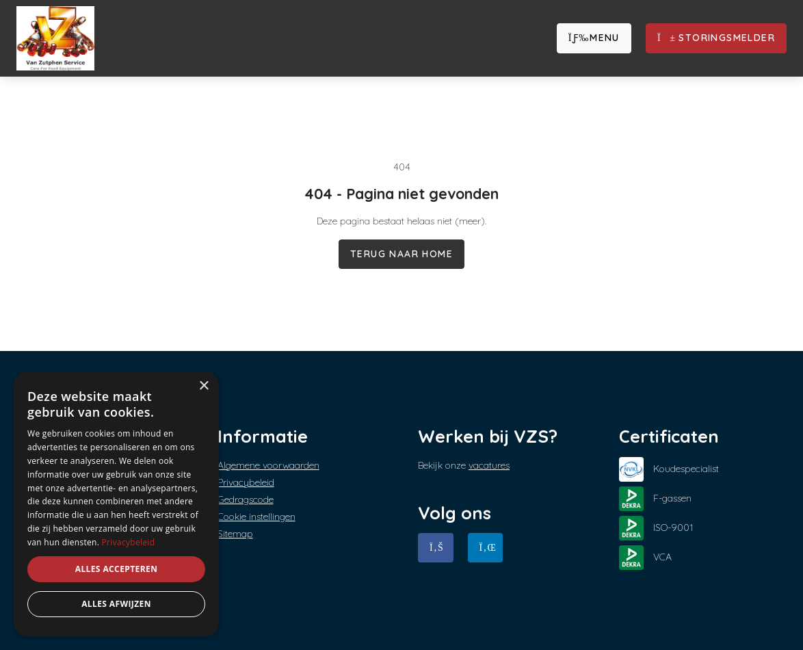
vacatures (489, 465)
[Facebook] (435, 547)
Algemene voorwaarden (268, 465)
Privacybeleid (246, 482)
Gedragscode (246, 499)
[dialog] (116, 504)
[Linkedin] (485, 547)
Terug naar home (401, 254)
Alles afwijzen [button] (116, 604)
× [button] (203, 386)
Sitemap (235, 534)
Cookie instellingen (256, 516)
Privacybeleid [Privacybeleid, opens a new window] (128, 542)
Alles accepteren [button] (116, 569)
